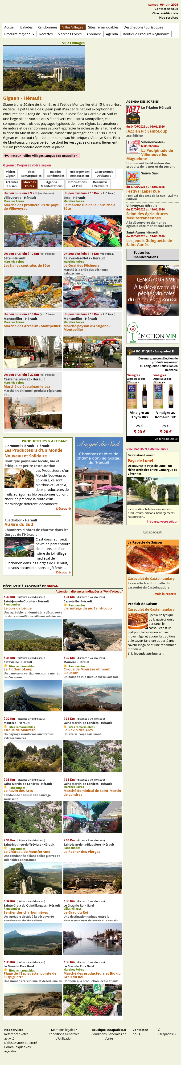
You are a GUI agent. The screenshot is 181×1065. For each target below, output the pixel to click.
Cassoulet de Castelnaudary (151, 578)
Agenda (112, 34)
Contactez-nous (166, 9)
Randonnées (48, 27)
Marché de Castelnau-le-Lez (27, 386)
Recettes (46, 34)
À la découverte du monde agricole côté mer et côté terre (149, 224)
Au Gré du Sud (18, 524)
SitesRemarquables (31, 174)
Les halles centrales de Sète (27, 265)
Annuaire (93, 34)
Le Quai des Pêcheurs (81, 265)
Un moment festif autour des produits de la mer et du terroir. (150, 165)
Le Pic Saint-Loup (18, 669)
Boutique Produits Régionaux (146, 34)
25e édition (134, 135)
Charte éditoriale (165, 13)
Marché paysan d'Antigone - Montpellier (86, 328)
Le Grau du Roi (75, 912)
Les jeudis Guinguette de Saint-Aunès (149, 242)
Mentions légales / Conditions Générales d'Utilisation (64, 1034)
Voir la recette (166, 594)
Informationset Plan (77, 184)
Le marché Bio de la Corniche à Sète (89, 207)
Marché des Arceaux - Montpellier (32, 326)
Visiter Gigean (11, 174)
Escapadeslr (152, 532)
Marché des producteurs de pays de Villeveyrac (31, 207)
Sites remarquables (103, 27)
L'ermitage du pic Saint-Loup (87, 608)
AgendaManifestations (51, 184)
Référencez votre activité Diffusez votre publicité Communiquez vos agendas (20, 1040)
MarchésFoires (29, 184)
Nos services (168, 17)
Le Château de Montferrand (27, 851)
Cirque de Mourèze (20, 730)
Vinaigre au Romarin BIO (166, 414)
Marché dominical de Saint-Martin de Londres (92, 792)
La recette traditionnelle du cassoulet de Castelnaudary (149, 585)
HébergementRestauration (80, 174)
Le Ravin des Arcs (78, 730)
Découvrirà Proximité (100, 184)
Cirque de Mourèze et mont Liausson (86, 671)
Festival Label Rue (143, 191)
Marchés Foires (70, 34)
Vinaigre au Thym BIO (139, 414)
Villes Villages (72, 27)
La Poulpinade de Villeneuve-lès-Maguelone (149, 154)
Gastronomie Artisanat (104, 174)
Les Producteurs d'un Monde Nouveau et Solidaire (33, 453)
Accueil (9, 27)
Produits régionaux (19, 34)
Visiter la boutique (166, 438)
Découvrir (63, 508)
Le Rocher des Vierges (81, 851)
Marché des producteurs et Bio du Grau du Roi (91, 975)
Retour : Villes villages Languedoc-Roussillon (44, 155)
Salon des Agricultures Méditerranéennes (147, 215)
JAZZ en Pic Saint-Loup (146, 131)
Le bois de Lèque (18, 608)
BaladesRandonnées (55, 174)
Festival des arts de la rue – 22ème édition (152, 197)
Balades (26, 27)
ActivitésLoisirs (12, 184)
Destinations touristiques (143, 27)
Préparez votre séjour (162, 522)
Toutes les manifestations (146, 254)
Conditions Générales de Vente (108, 1034)
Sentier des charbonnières (26, 912)
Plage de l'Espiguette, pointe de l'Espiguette (30, 975)
